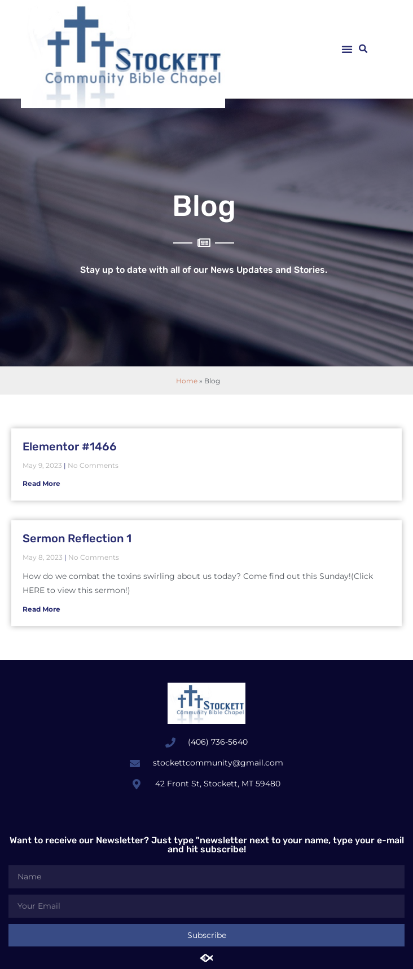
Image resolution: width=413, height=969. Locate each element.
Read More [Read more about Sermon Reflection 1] (41, 609)
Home (186, 381)
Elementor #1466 (70, 446)
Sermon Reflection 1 (77, 538)
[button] (347, 49)
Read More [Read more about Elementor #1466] (41, 483)
